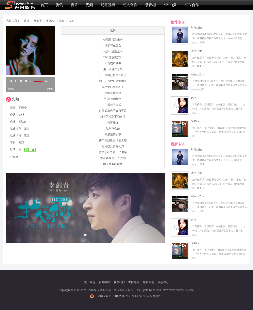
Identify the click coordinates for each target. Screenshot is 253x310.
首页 (44, 5)
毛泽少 (50, 20)
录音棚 (150, 5)
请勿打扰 (196, 51)
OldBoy (195, 121)
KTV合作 (191, 5)
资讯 (59, 5)
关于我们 (89, 282)
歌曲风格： (17, 135)
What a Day (197, 74)
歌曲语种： (17, 128)
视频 (89, 5)
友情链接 (133, 282)
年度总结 (196, 27)
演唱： (14, 107)
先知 (61, 20)
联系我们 (119, 282)
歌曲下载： (17, 149)
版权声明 (148, 282)
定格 (193, 97)
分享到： (15, 156)
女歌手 (38, 20)
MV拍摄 (170, 5)
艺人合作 (130, 5)
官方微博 (104, 282)
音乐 (74, 5)
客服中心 (163, 282)
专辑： (14, 142)
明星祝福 (108, 5)
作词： (14, 114)
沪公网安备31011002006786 (112, 296)
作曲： (14, 121)
